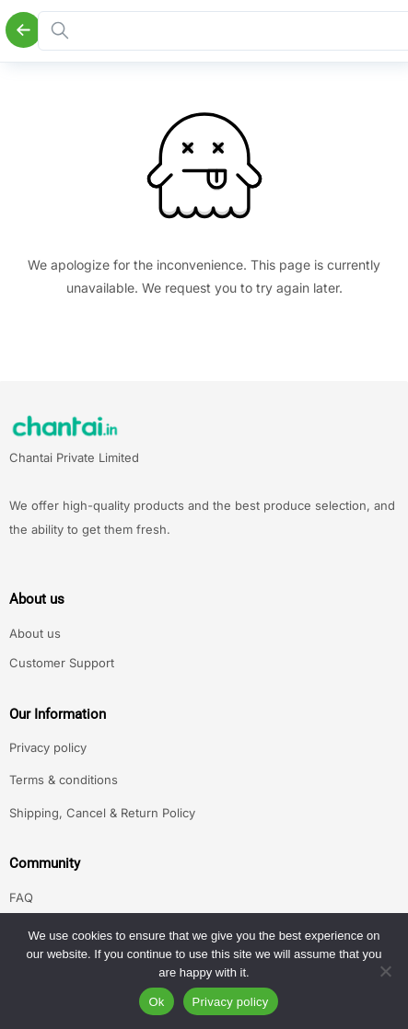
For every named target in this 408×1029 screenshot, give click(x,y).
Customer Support (61, 662)
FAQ (21, 897)
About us (35, 633)
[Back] (23, 30)
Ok (156, 1002)
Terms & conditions (63, 779)
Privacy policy (48, 747)
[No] (385, 971)
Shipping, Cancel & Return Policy (102, 812)
